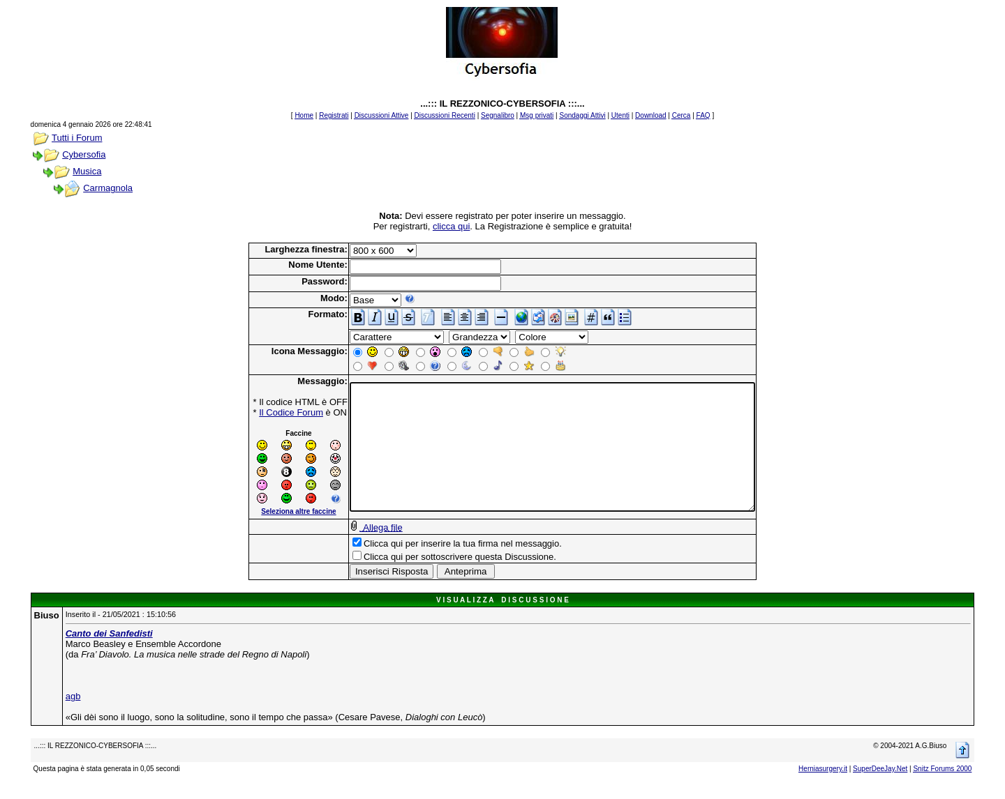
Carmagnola (108, 188)
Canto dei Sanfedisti (109, 646)
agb (73, 708)
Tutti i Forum (77, 137)
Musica (87, 171)
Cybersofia (83, 154)
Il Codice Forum (266, 412)
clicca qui (451, 226)
